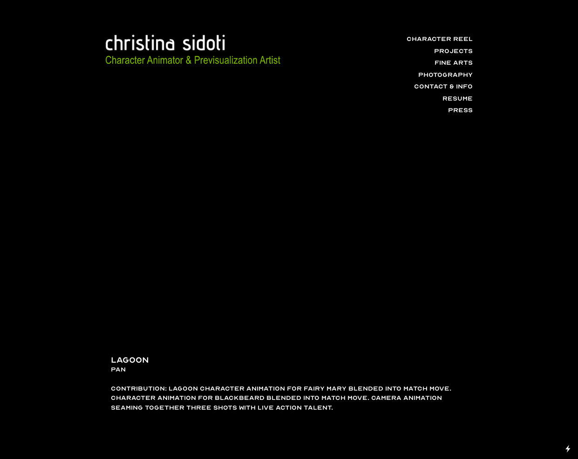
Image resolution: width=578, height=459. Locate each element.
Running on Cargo (568, 408)
